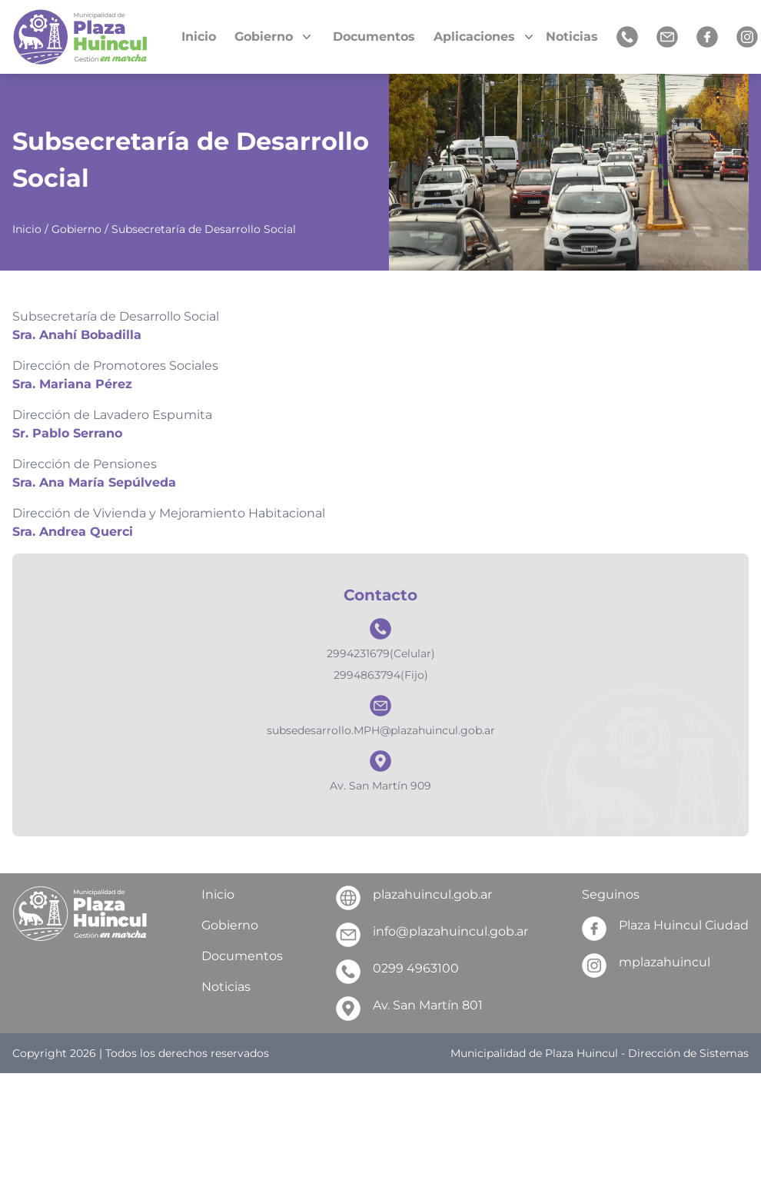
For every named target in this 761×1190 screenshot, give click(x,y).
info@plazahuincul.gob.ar (432, 934)
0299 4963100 (397, 971)
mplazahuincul (646, 965)
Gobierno (76, 229)
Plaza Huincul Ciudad (665, 928)
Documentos (374, 36)
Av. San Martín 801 (409, 1008)
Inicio (198, 36)
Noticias (572, 36)
